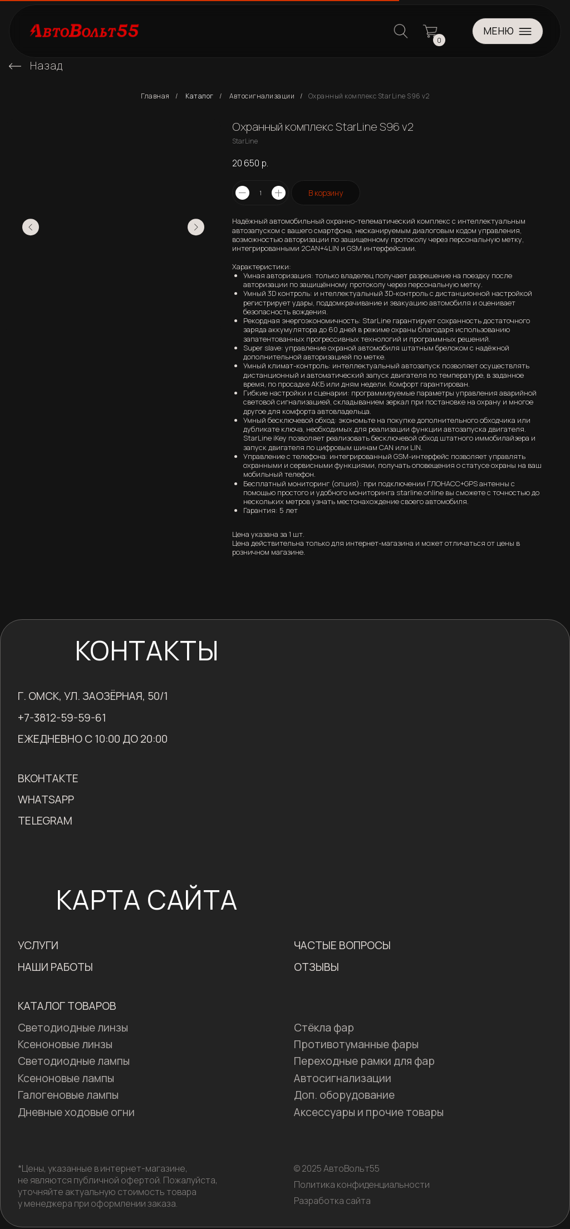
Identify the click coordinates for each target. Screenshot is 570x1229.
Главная (155, 96)
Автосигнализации (261, 96)
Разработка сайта (332, 1201)
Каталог (199, 96)
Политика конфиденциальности (362, 1184)
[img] (15, 66)
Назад (46, 65)
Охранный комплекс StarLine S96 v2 (369, 96)
